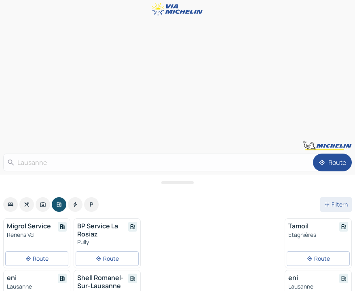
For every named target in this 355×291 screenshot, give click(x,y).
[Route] (332, 162)
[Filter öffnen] (336, 204)
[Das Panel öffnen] (177, 183)
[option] (10, 204)
